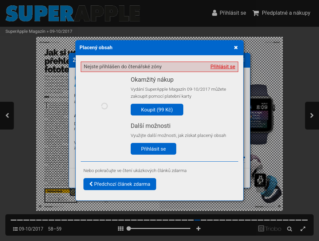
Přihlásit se (222, 67)
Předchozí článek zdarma (119, 184)
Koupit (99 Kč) (157, 110)
